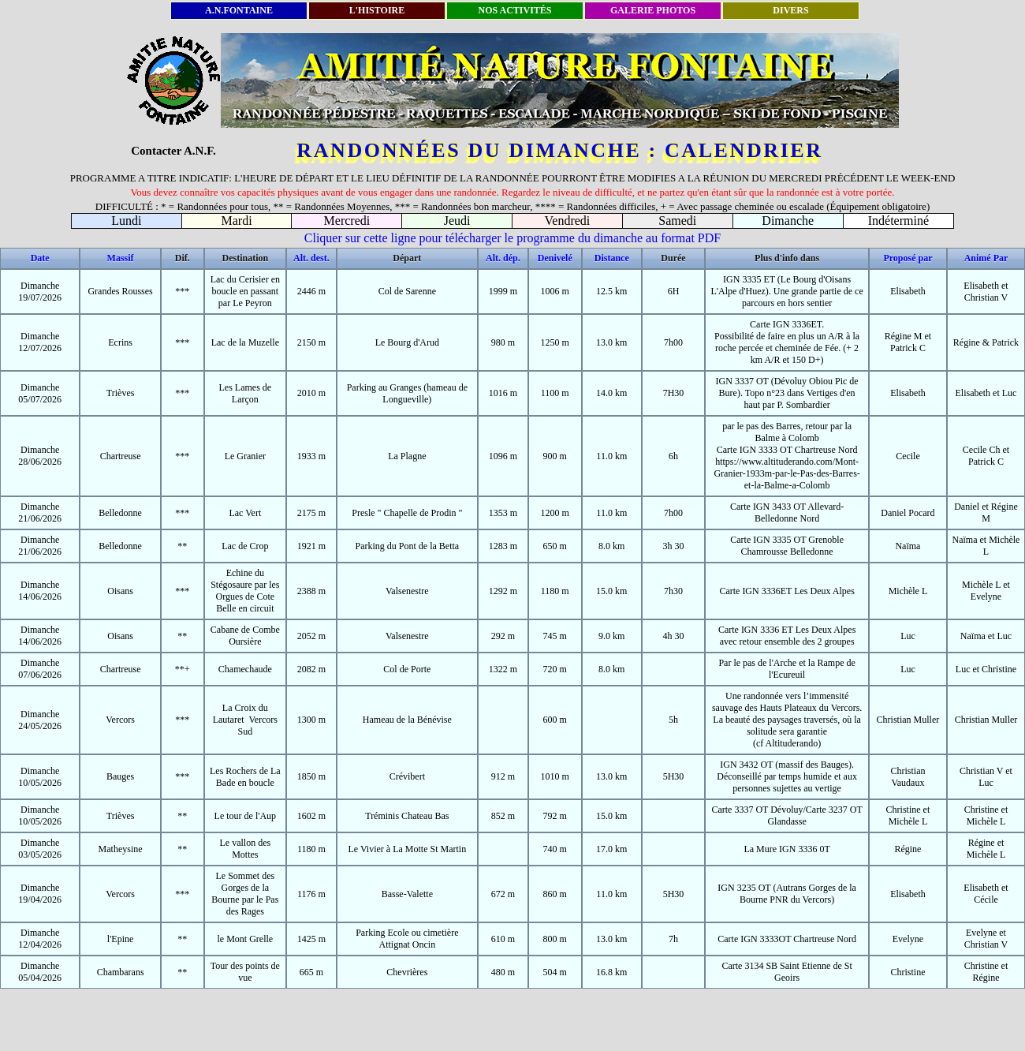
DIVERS (790, 10)
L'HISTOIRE (376, 10)
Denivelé (555, 258)
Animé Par (986, 258)
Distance (611, 258)
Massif (120, 258)
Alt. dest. (311, 258)
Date (40, 258)
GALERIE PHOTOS (652, 10)
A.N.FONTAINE (239, 10)
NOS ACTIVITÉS (514, 10)
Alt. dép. (503, 258)
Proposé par (907, 258)
